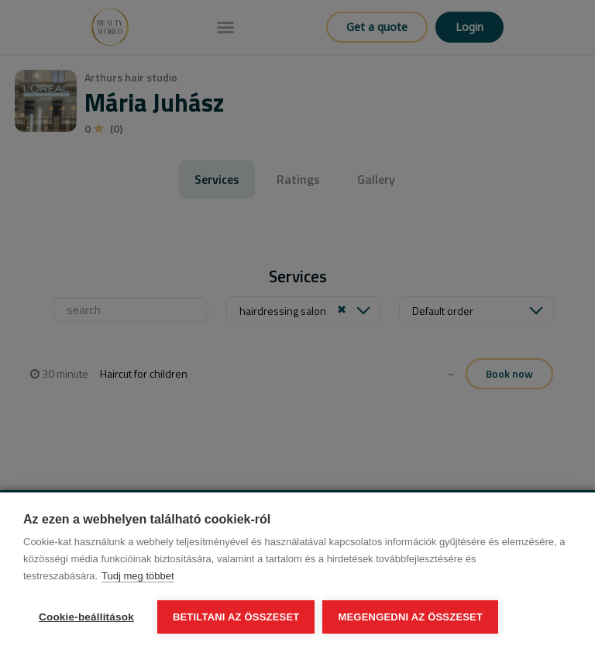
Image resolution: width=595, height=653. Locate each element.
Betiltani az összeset (236, 617)
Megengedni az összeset (410, 617)
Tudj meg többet (137, 576)
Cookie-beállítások (86, 617)
